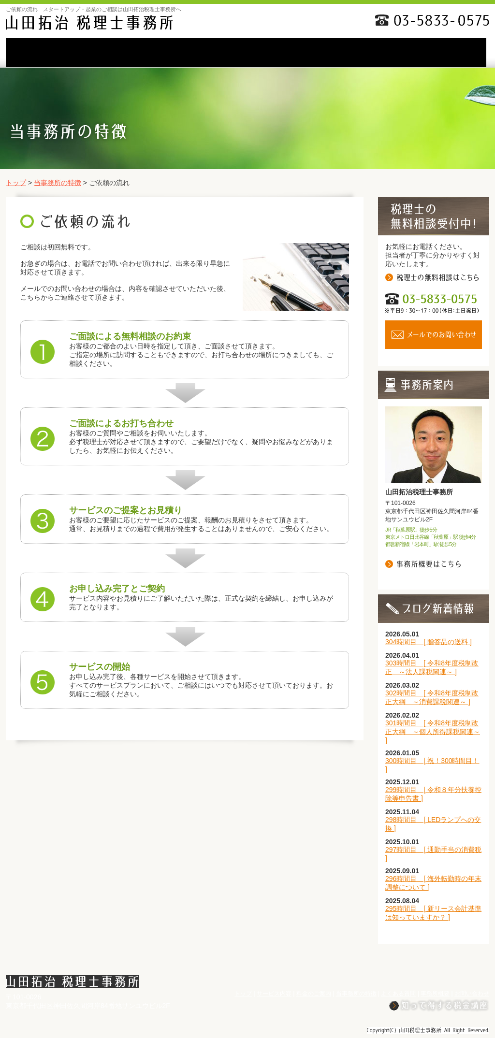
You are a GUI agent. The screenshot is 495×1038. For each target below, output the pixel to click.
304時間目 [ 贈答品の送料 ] (428, 642)
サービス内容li (108, 52)
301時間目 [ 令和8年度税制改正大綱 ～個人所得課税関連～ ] (432, 731)
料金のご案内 (177, 52)
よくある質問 (314, 52)
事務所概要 (383, 52)
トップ (16, 183)
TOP (40, 52)
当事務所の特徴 (246, 52)
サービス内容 (274, 993)
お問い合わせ (453, 52)
